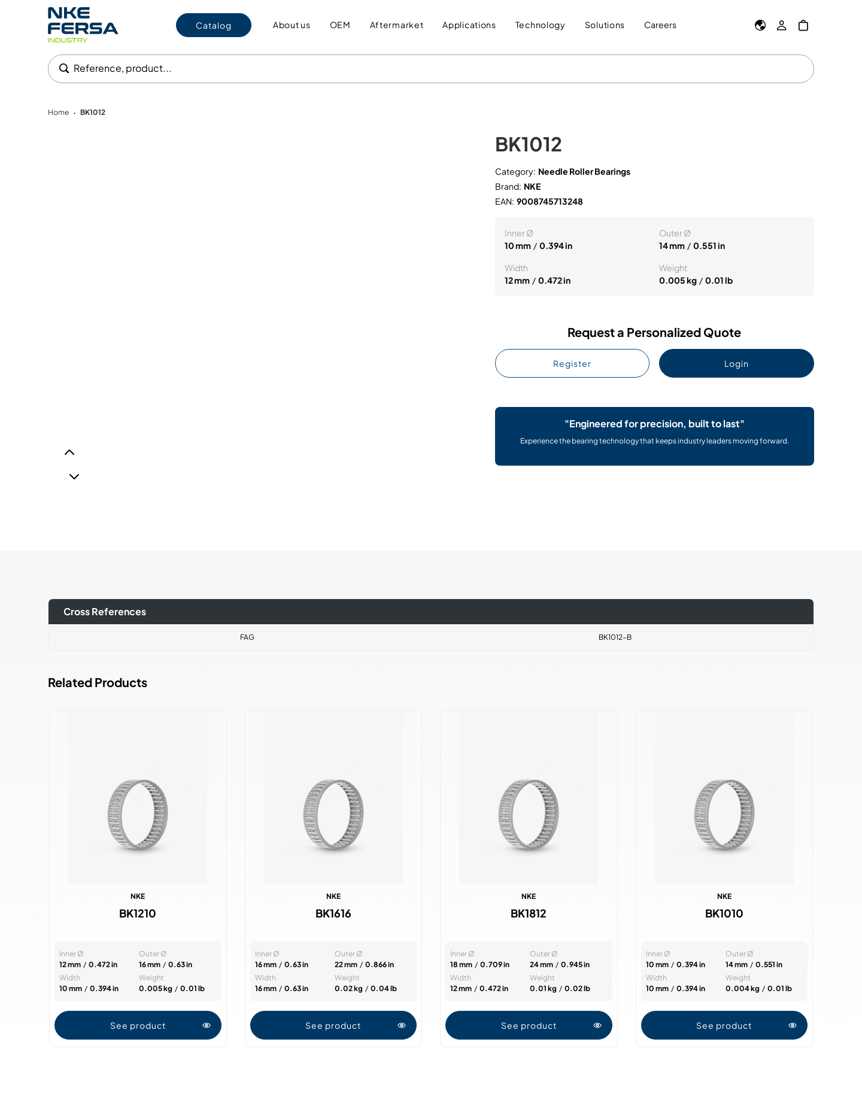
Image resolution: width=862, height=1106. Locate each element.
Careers (660, 24)
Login (736, 363)
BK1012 (92, 112)
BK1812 (529, 913)
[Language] (760, 25)
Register (572, 363)
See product (160, 1025)
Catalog (214, 25)
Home (58, 112)
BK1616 (333, 913)
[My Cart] (803, 25)
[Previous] (69, 452)
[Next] (74, 476)
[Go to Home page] (83, 24)
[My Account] (782, 25)
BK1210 (137, 913)
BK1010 (724, 913)
